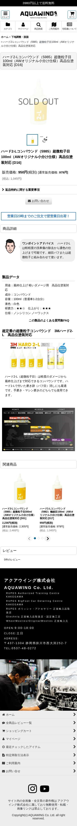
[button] (5, 14)
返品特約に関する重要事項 (21, 189)
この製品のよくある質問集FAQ (49, 320)
